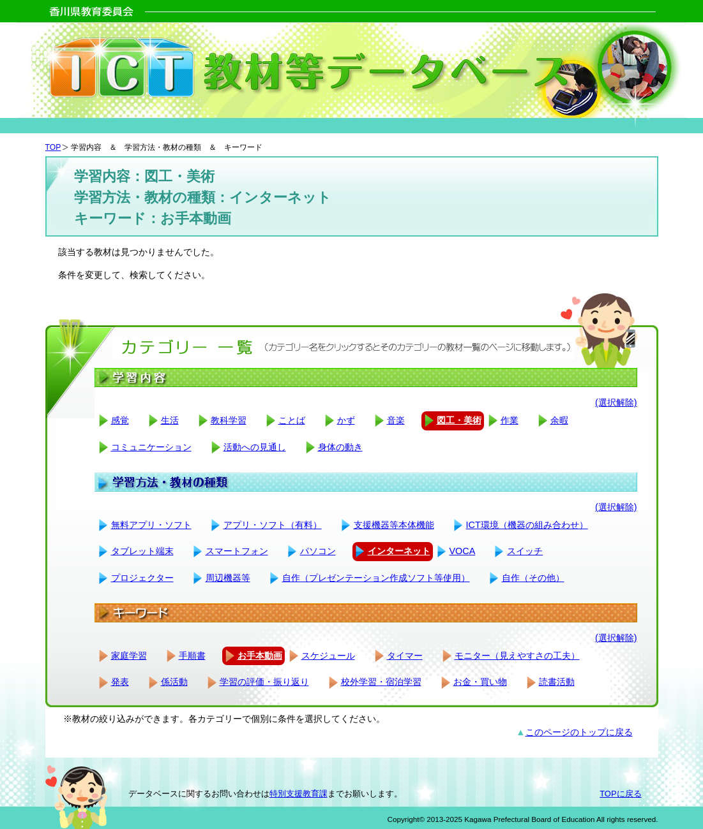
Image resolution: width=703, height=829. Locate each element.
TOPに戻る (620, 793)
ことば (291, 420)
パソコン (318, 551)
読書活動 (557, 682)
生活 (170, 420)
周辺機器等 (228, 578)
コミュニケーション (151, 447)
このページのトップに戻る (579, 732)
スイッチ (525, 551)
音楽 (396, 420)
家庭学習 (129, 655)
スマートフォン (237, 551)
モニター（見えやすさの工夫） (517, 655)
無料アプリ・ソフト (151, 525)
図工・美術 (459, 420)
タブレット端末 (142, 551)
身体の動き (340, 447)
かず (346, 420)
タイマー (405, 655)
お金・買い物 (480, 682)
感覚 (120, 420)
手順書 (192, 655)
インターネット (399, 551)
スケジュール (328, 655)
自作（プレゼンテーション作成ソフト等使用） (376, 578)
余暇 (559, 420)
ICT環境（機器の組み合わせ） (527, 525)
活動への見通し (254, 447)
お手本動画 (260, 655)
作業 (509, 420)
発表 (120, 682)
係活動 (174, 682)
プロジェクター (142, 578)
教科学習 (228, 420)
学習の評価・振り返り (264, 682)
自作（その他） (533, 578)
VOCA (463, 551)
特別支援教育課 (298, 793)
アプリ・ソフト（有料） (272, 525)
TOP (53, 147)
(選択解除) (616, 402)
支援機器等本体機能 (394, 525)
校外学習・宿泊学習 (381, 682)
